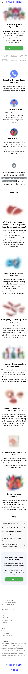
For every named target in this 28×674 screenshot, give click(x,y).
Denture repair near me (7, 609)
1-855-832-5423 (13, 48)
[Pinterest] (17, 670)
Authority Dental (5, 618)
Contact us (4, 622)
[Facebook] (14, 670)
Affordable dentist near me (8, 602)
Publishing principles (7, 635)
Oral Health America (6, 620)
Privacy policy (5, 633)
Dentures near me (6, 607)
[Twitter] (11, 670)
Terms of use (5, 631)
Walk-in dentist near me (7, 605)
